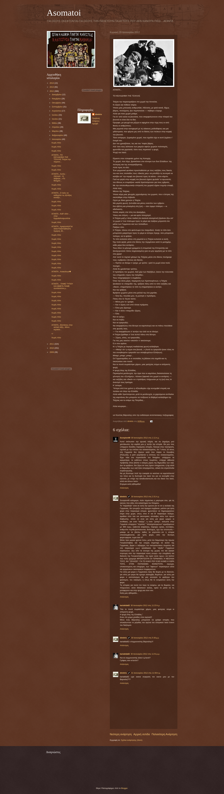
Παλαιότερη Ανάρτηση (164, 734)
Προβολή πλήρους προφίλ (96, 121)
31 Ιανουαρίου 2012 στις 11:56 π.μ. (145, 673)
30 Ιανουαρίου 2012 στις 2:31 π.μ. (145, 496)
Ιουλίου (55, 115)
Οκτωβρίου (57, 103)
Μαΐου (55, 123)
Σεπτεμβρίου (57, 107)
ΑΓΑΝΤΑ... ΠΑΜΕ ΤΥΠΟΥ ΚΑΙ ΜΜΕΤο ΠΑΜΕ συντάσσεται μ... (62, 286)
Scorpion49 (125, 438)
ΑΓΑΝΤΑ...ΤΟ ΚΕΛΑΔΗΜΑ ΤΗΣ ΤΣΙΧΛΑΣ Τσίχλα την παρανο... (61, 158)
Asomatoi (64, 13)
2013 (52, 87)
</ (52, 334)
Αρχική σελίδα (141, 734)
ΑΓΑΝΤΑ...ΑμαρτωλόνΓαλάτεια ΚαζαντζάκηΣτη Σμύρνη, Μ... (62, 228)
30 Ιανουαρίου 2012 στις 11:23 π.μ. (145, 605)
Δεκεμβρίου (57, 94)
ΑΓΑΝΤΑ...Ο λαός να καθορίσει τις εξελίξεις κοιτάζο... (61, 195)
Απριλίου (56, 127)
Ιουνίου (55, 119)
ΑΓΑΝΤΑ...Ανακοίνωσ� (61, 271)
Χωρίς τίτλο (56, 143)
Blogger (124, 788)
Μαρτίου (55, 131)
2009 (52, 352)
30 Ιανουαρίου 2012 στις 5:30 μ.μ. (145, 638)
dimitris (123, 496)
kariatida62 (125, 605)
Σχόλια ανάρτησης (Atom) (131, 740)
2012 (52, 91)
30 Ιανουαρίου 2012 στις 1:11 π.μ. (145, 438)
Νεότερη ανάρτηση (121, 734)
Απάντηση (124, 488)
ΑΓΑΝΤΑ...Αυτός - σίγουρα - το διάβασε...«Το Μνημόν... (58, 177)
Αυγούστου (57, 111)
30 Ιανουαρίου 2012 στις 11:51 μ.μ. (145, 654)
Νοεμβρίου (56, 99)
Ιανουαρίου (57, 139)
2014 (52, 83)
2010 (52, 348)
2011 (52, 344)
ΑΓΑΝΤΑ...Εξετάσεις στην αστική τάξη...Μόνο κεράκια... (62, 327)
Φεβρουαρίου (58, 135)
